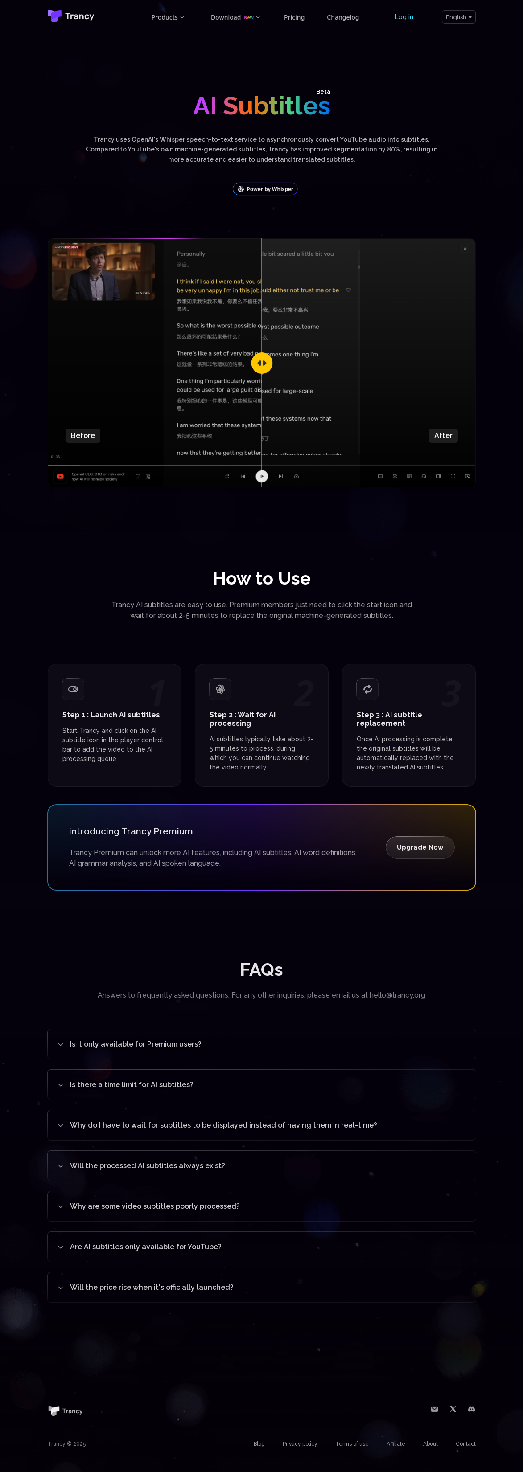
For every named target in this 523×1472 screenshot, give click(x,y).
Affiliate (396, 1444)
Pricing (294, 17)
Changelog (343, 17)
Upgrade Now (420, 847)
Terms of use (352, 1444)
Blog (259, 1444)
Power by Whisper (265, 188)
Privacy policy (300, 1444)
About (430, 1444)
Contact (466, 1444)
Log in (404, 16)
